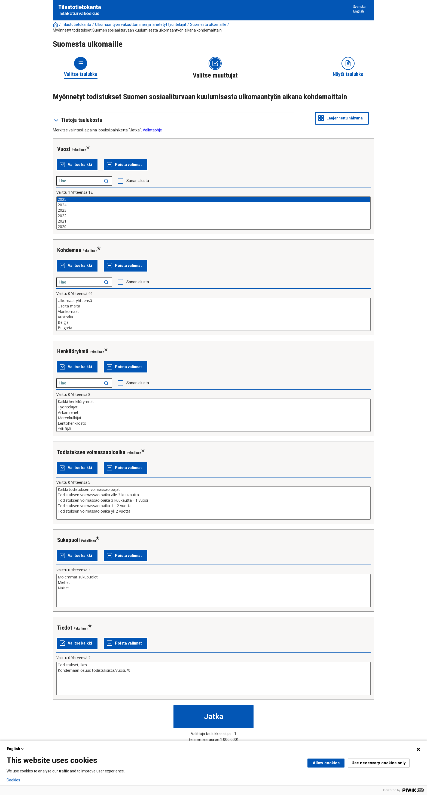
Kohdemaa (69, 250)
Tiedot (64, 627)
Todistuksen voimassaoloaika (91, 452)
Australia (213, 317)
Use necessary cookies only (379, 762)
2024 (213, 205)
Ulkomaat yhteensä (213, 300)
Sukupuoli (68, 540)
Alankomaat (213, 311)
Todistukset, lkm (213, 665)
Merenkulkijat (213, 418)
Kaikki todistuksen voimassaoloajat (213, 489)
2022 (213, 215)
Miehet (213, 582)
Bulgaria (213, 328)
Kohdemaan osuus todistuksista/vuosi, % (213, 670)
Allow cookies (326, 762)
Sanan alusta (137, 180)
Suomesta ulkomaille (208, 24)
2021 (213, 221)
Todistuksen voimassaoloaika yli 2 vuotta (213, 511)
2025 (213, 199)
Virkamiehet (213, 412)
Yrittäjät (213, 429)
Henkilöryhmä (72, 351)
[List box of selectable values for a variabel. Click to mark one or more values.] (213, 213)
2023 (213, 210)
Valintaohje (152, 130)
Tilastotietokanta (76, 24)
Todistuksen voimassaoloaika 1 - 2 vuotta (213, 506)
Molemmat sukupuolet (213, 577)
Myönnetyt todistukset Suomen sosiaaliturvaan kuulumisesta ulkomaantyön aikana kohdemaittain (137, 30)
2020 (213, 226)
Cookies (13, 780)
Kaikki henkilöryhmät (213, 401)
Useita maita (213, 306)
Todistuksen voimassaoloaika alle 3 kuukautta (213, 495)
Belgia (213, 322)
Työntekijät (213, 407)
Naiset (213, 588)
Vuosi (63, 149)
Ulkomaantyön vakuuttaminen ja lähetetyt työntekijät (140, 24)
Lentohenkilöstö (213, 423)
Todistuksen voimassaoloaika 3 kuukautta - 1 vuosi (213, 500)
